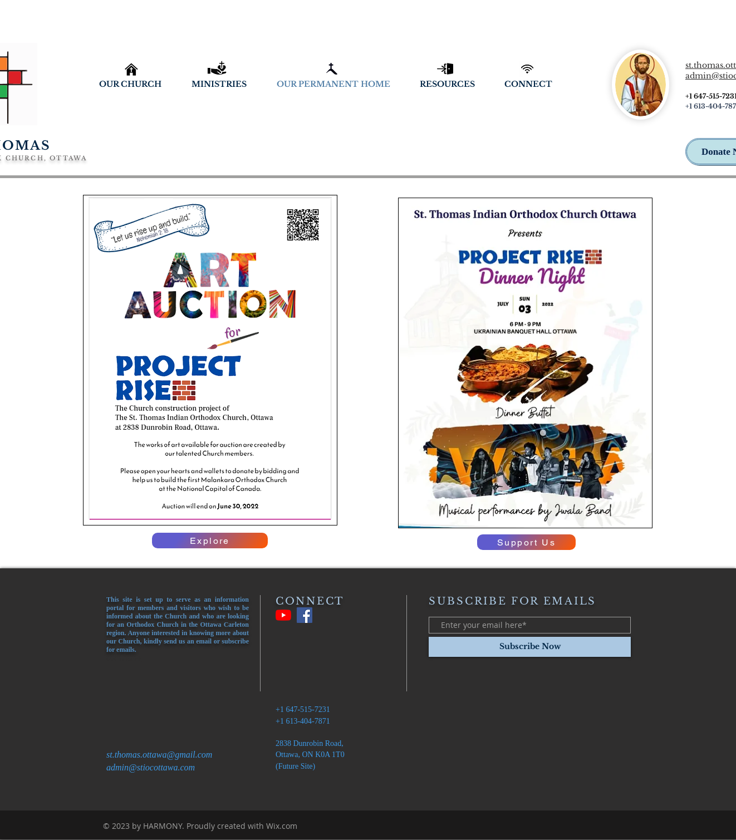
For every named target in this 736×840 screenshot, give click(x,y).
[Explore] (210, 540)
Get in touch (123, 659)
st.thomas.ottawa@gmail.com (159, 754)
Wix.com (281, 826)
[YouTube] (283, 615)
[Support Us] (526, 542)
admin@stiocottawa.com (150, 767)
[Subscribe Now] (530, 647)
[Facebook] (304, 615)
